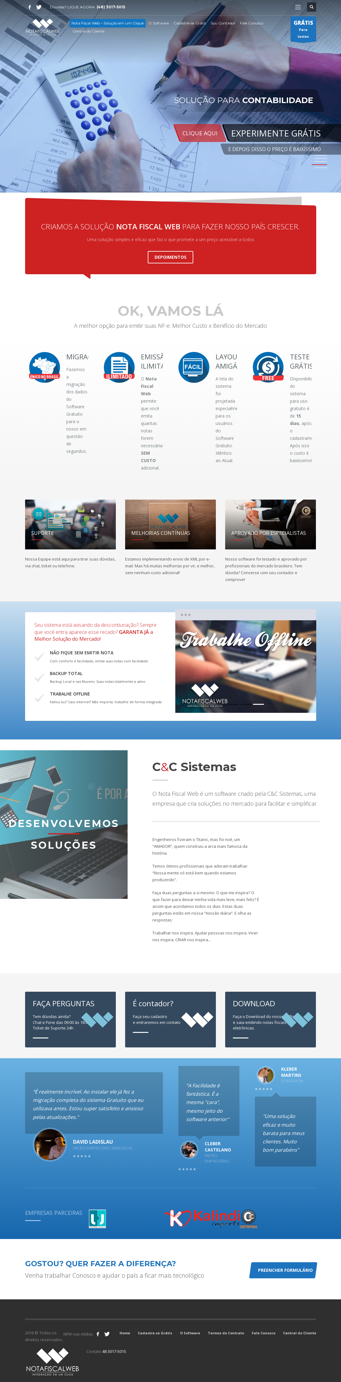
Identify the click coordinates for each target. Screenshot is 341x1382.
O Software (190, 1333)
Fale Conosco (263, 1333)
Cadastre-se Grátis (155, 1333)
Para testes (303, 30)
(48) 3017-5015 (111, 7)
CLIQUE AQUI (199, 133)
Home (125, 1333)
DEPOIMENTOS (170, 257)
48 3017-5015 (114, 1351)
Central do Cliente (299, 1333)
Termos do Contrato (226, 1333)
